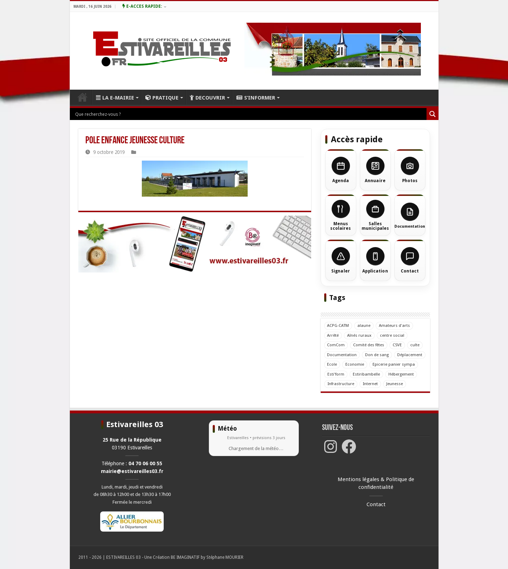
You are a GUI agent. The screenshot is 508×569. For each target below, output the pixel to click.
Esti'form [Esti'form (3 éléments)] (335, 374)
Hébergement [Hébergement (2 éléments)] (401, 374)
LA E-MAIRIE (115, 98)
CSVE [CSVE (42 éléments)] (397, 344)
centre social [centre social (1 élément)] (392, 335)
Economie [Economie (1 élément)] (355, 364)
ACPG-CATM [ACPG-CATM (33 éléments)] (338, 325)
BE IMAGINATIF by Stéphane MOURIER (207, 557)
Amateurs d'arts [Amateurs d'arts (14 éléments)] (394, 325)
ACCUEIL (82, 97)
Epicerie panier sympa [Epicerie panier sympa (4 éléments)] (394, 364)
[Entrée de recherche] (250, 114)
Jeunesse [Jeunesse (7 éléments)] (394, 383)
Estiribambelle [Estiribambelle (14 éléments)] (366, 374)
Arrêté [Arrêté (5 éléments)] (333, 335)
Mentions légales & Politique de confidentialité (376, 483)
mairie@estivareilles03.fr (132, 471)
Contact (376, 504)
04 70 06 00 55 (145, 463)
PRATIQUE (162, 98)
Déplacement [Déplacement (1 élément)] (410, 354)
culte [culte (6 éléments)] (415, 344)
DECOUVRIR (207, 98)
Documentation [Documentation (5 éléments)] (342, 354)
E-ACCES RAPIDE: (142, 6)
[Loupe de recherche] (433, 114)
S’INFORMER (255, 98)
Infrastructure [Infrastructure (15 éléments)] (340, 383)
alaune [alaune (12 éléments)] (364, 325)
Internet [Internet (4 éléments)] (370, 383)
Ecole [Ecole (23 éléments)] (332, 364)
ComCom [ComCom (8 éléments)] (336, 344)
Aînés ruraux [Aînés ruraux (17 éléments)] (359, 335)
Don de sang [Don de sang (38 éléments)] (377, 354)
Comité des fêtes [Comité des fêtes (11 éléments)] (369, 344)
